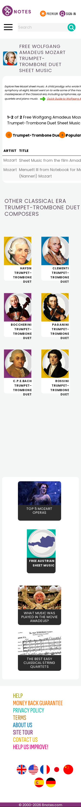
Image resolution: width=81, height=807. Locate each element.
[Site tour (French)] (45, 769)
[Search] (71, 27)
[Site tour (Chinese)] (68, 769)
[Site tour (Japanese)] (56, 769)
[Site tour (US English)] (33, 769)
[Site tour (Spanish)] (39, 782)
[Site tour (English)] (21, 769)
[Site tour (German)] (50, 782)
